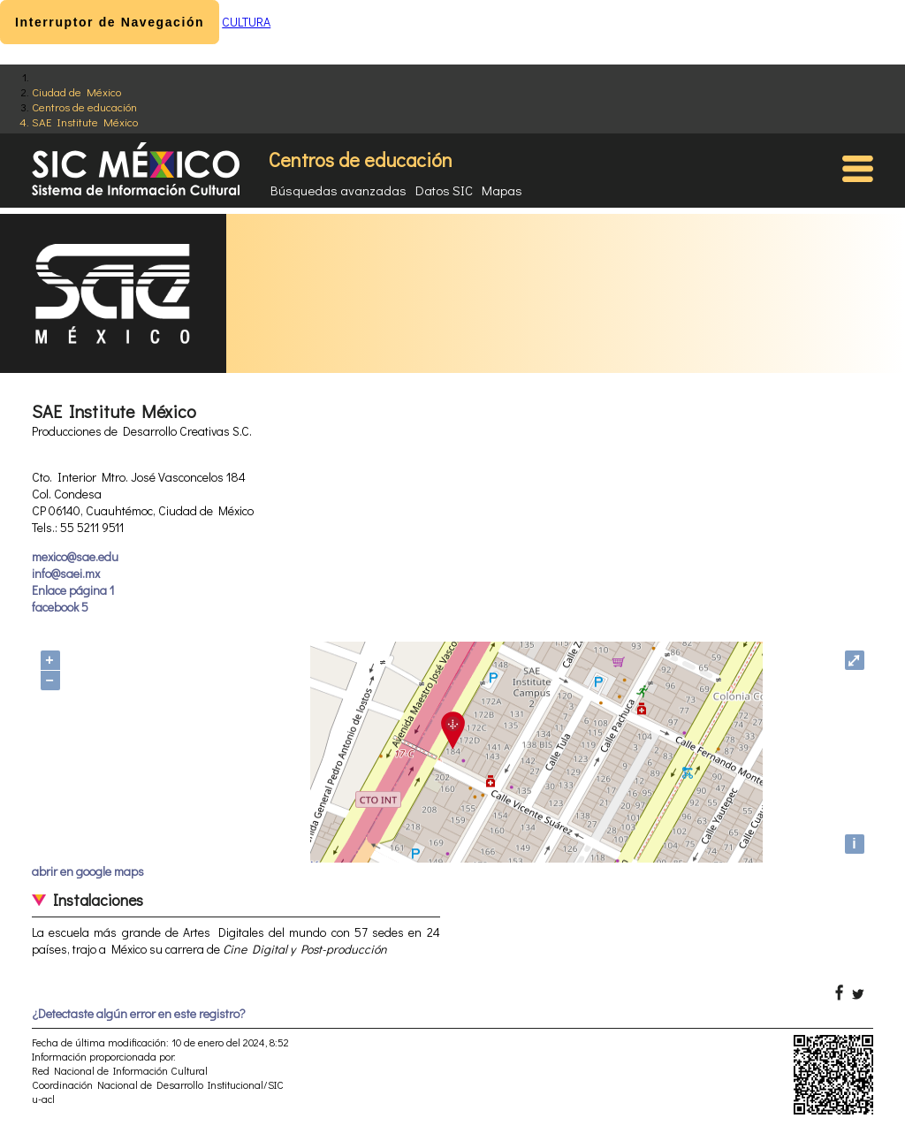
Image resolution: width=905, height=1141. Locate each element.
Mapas (502, 190)
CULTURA (246, 21)
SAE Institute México (85, 121)
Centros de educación (84, 106)
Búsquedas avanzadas (338, 190)
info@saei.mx (66, 573)
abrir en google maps (88, 871)
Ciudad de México (76, 91)
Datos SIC (444, 190)
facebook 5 (60, 606)
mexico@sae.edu (75, 556)
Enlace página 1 (73, 590)
